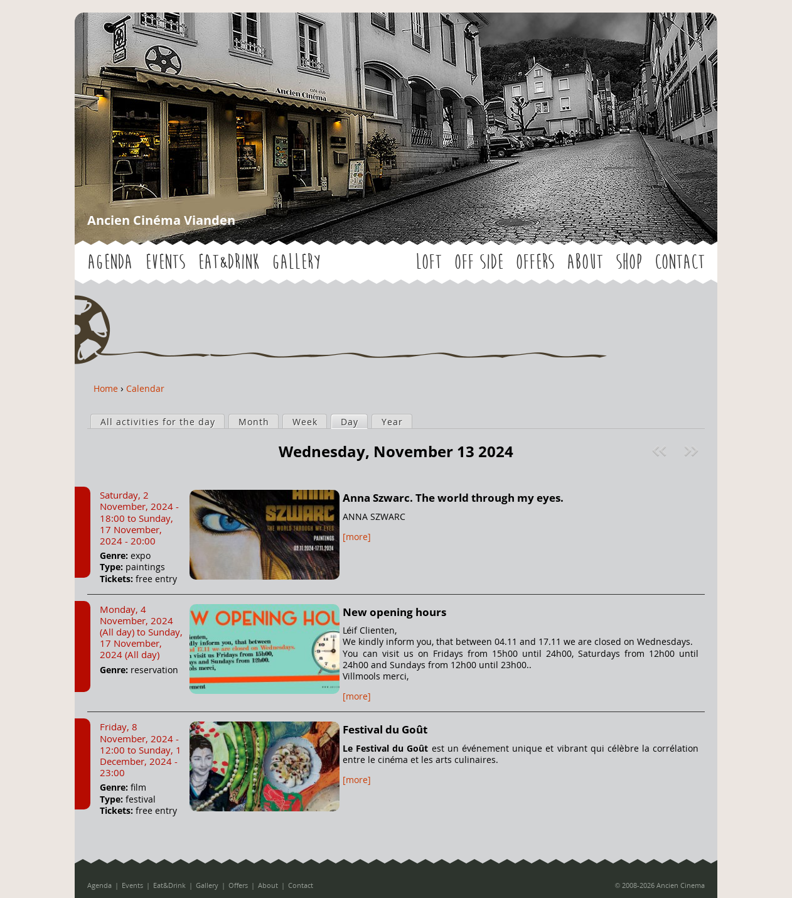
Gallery (296, 262)
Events (165, 262)
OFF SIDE (478, 262)
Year (392, 422)
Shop (629, 262)
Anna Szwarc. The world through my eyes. (453, 497)
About (585, 262)
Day (354, 421)
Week (305, 422)
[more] (357, 537)
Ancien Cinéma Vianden (161, 220)
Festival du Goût (385, 729)
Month (253, 422)
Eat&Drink (228, 262)
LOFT (428, 262)
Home (106, 388)
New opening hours (394, 612)
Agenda (109, 262)
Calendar (145, 388)
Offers (535, 262)
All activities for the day (157, 422)
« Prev (661, 451)
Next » (692, 451)
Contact (680, 262)
